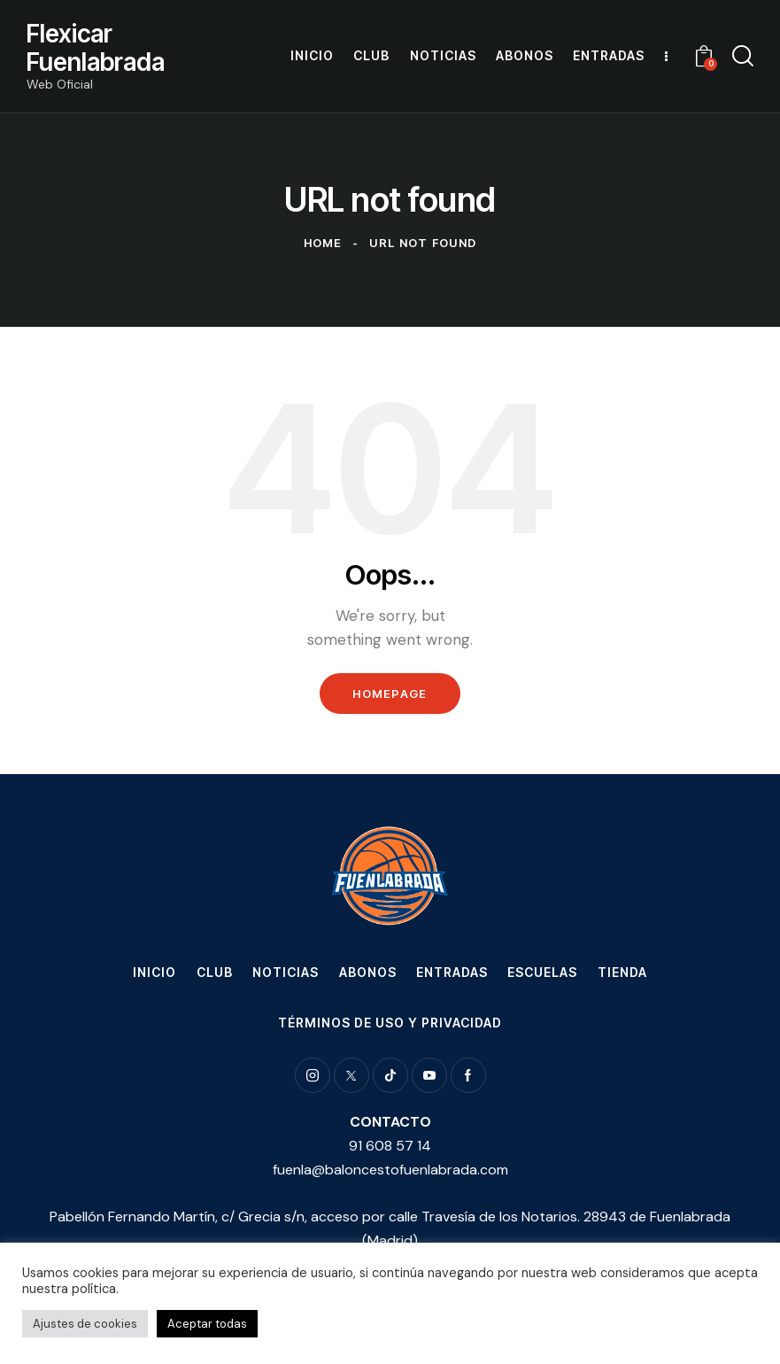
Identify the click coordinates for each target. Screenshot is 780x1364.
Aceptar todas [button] (207, 1323)
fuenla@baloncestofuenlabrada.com (390, 1169)
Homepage (389, 693)
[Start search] (742, 56)
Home (323, 243)
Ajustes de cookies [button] (85, 1323)
